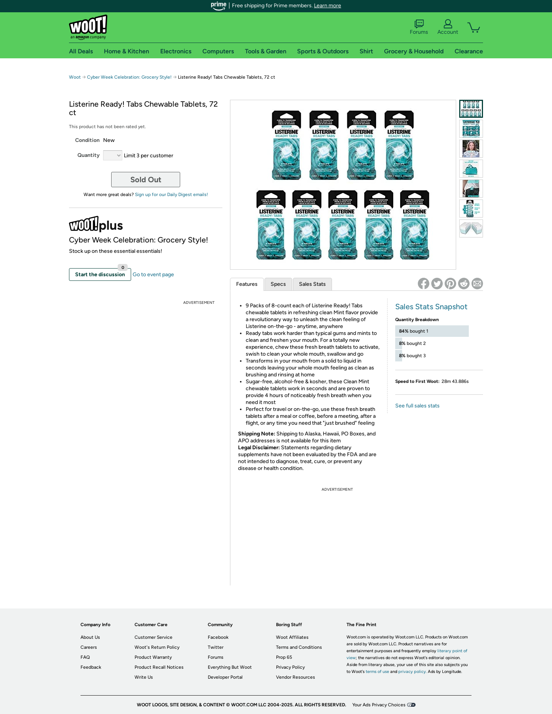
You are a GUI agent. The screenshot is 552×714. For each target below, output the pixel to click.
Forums (419, 27)
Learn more (327, 5)
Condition (87, 140)
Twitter (215, 647)
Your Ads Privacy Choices (379, 704)
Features (247, 284)
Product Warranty (153, 657)
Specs (278, 284)
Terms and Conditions (299, 647)
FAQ (85, 657)
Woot (75, 77)
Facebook (218, 637)
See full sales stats (417, 405)
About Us (90, 637)
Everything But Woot (230, 667)
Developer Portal (225, 677)
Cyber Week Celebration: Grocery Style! (129, 77)
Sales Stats (312, 284)
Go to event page (153, 274)
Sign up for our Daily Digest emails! (171, 194)
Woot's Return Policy (157, 647)
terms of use (377, 671)
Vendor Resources (295, 677)
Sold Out (145, 179)
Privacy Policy (290, 667)
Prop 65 (284, 657)
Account (447, 27)
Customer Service (153, 637)
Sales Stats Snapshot (431, 306)
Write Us (144, 677)
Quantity (88, 155)
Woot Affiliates (292, 637)
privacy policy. (412, 671)
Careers (88, 647)
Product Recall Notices (159, 667)
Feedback (90, 667)
